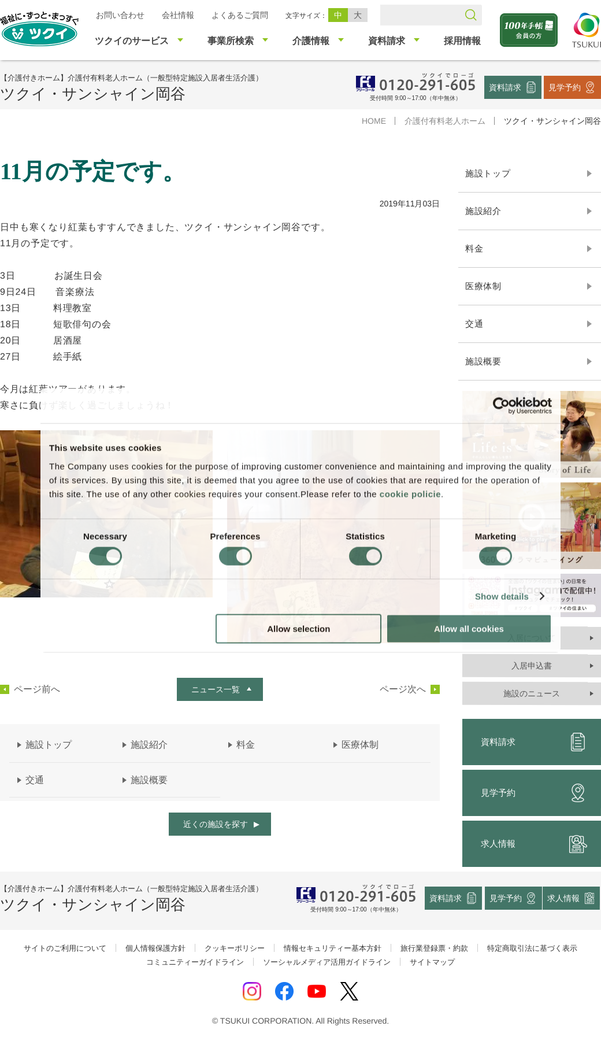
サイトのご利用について (65, 948)
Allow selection (298, 628)
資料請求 (505, 86)
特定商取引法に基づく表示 (532, 948)
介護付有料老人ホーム (445, 121)
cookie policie (410, 494)
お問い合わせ (120, 15)
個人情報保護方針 (155, 948)
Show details (502, 596)
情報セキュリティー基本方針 (332, 948)
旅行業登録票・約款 (434, 948)
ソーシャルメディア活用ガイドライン (327, 962)
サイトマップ (432, 962)
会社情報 (178, 15)
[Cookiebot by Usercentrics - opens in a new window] (501, 406)
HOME (374, 121)
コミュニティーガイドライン (195, 962)
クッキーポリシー (235, 948)
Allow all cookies (469, 628)
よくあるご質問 (240, 15)
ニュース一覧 (215, 689)
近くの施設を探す (215, 824)
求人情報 (564, 898)
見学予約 (564, 86)
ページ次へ (403, 689)
